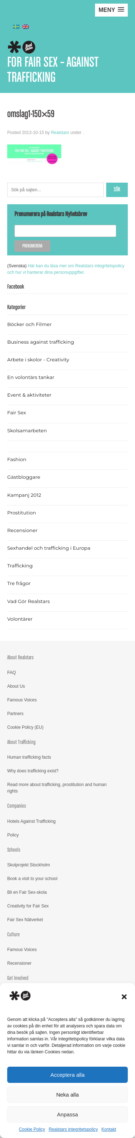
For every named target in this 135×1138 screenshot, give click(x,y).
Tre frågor (19, 583)
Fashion (16, 459)
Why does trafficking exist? (33, 770)
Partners (15, 713)
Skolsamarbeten (27, 430)
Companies (16, 806)
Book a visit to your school (32, 878)
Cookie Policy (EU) (25, 727)
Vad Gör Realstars (28, 601)
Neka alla (67, 1095)
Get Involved (17, 978)
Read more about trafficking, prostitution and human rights (57, 788)
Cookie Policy (32, 1129)
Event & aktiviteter (29, 395)
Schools (13, 850)
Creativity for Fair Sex (28, 906)
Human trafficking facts (29, 757)
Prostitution (21, 513)
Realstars (60, 132)
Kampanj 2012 (24, 495)
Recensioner (22, 530)
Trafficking (20, 565)
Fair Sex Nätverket (25, 919)
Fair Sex (16, 412)
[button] (124, 996)
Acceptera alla (67, 1075)
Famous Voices (22, 699)
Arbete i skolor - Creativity (38, 359)
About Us (16, 686)
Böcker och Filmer (29, 324)
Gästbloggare (23, 477)
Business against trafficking (40, 342)
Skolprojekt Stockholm (28, 864)
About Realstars (20, 657)
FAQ (11, 672)
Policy (13, 835)
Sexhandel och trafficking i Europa (48, 548)
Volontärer (19, 619)
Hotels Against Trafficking (31, 821)
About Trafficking (21, 742)
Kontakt (109, 1129)
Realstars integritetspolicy (73, 1129)
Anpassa (67, 1114)
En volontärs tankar (30, 377)
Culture (13, 934)
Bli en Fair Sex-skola (27, 892)
